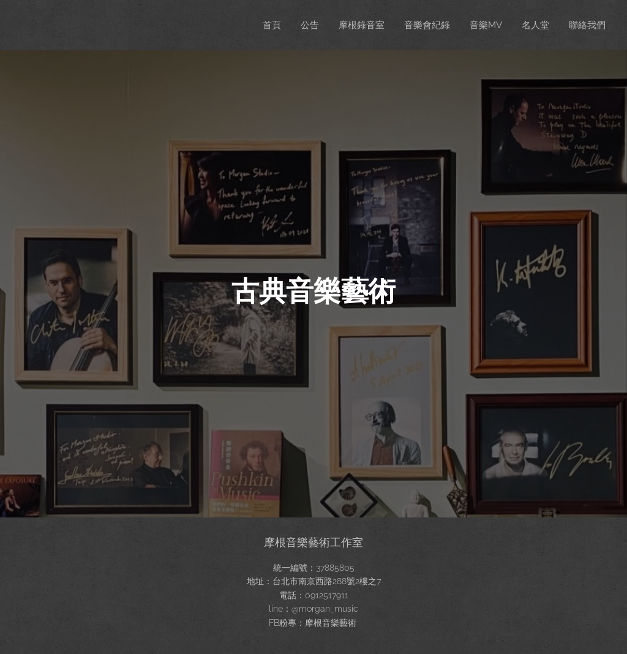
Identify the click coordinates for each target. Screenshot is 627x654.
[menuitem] (260, 25)
